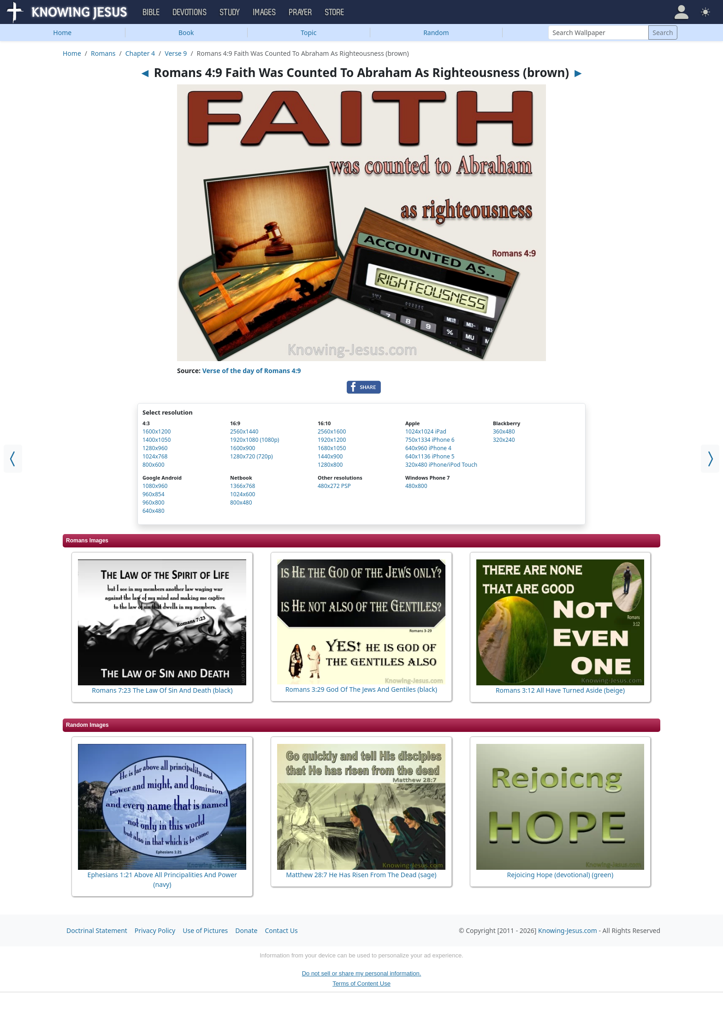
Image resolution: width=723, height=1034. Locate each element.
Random (436, 32)
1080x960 (154, 486)
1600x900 (242, 448)
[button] (681, 12)
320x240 (504, 440)
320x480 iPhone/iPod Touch (441, 465)
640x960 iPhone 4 (428, 448)
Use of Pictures (205, 930)
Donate (246, 930)
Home (62, 32)
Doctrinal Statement (96, 930)
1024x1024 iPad (425, 431)
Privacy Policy (155, 930)
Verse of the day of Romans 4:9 (251, 370)
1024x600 (242, 494)
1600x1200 (156, 431)
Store (334, 12)
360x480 (504, 431)
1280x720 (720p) (251, 456)
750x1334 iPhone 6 (430, 440)
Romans (103, 53)
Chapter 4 (140, 53)
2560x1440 (244, 431)
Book (186, 32)
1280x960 (154, 448)
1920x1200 (332, 440)
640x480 (153, 511)
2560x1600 (332, 431)
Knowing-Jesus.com (567, 930)
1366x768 (242, 486)
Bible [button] (151, 12)
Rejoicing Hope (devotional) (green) (560, 874)
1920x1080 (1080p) (254, 440)
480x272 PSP (334, 486)
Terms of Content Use (361, 983)
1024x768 (154, 456)
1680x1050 (332, 448)
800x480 (241, 502)
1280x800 (330, 465)
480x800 (416, 486)
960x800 (153, 502)
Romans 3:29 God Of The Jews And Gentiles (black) (361, 689)
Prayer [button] (300, 12)
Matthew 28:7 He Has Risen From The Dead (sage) (361, 874)
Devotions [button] (190, 12)
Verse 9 (176, 53)
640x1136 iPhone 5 (430, 456)
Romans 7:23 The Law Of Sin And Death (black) (162, 690)
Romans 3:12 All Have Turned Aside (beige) (560, 690)
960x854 (153, 494)
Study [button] (230, 12)
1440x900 (330, 456)
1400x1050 (156, 440)
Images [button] (264, 12)
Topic (308, 32)
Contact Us (281, 930)
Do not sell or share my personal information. (361, 973)
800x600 (153, 465)
